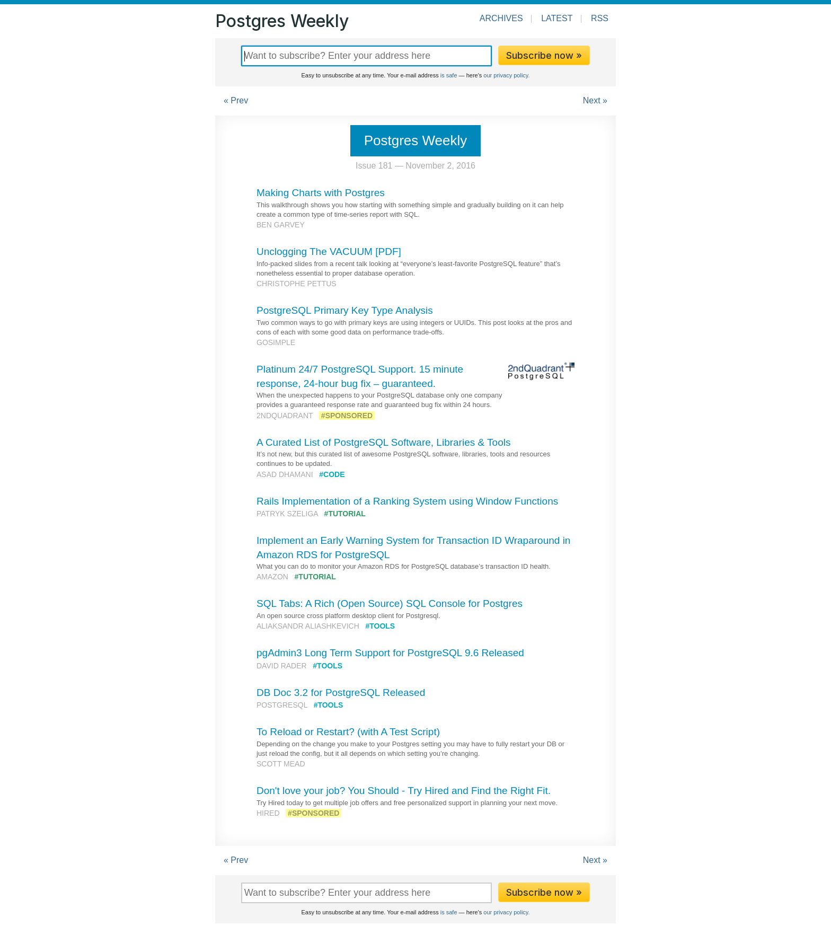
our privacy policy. (506, 75)
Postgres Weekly (282, 21)
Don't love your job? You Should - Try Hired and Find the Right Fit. (404, 790)
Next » (595, 100)
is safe (448, 75)
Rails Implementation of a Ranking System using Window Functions (407, 501)
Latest (556, 18)
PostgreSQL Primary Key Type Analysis (345, 310)
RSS (599, 18)
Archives (501, 18)
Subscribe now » (544, 55)
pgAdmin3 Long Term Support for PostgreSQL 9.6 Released (390, 652)
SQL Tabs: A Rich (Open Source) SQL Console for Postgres (390, 603)
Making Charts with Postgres (321, 192)
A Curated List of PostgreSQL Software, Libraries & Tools (383, 442)
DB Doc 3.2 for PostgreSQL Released (341, 692)
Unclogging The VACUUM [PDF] (329, 251)
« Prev (236, 100)
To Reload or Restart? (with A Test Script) (348, 731)
